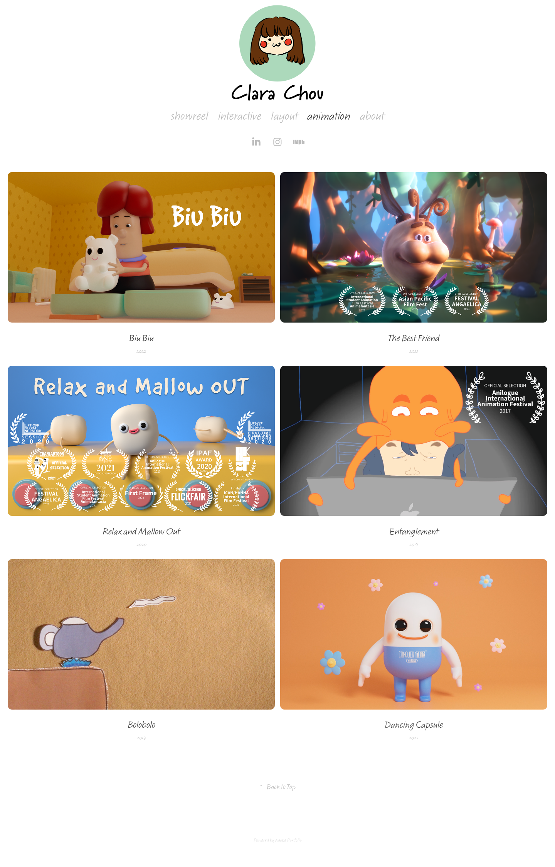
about (372, 116)
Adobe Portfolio (288, 840)
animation (328, 116)
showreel (190, 116)
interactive (240, 116)
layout (284, 116)
